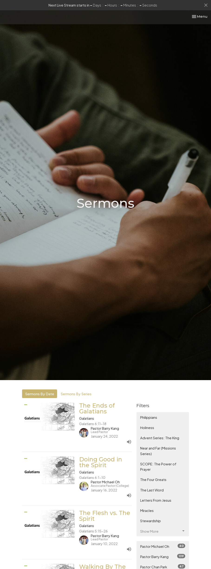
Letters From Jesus (155, 500)
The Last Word (152, 490)
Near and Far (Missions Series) (158, 451)
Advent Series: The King (159, 438)
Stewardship (150, 520)
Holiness (147, 427)
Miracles (147, 510)
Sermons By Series (76, 394)
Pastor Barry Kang (162, 556)
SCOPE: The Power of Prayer (158, 466)
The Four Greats (153, 479)
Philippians (148, 417)
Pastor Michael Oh (162, 546)
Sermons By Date (39, 394)
